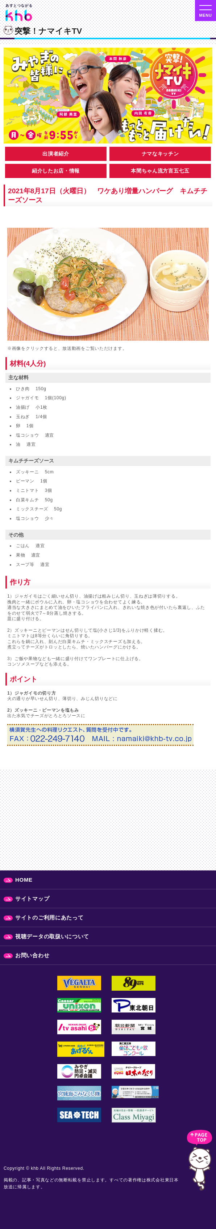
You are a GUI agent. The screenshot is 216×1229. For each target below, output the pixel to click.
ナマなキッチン (160, 154)
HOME (24, 880)
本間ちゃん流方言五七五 (160, 171)
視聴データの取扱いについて (52, 936)
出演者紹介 (55, 154)
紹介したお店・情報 (56, 171)
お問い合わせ (32, 955)
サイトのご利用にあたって (49, 917)
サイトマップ (32, 899)
